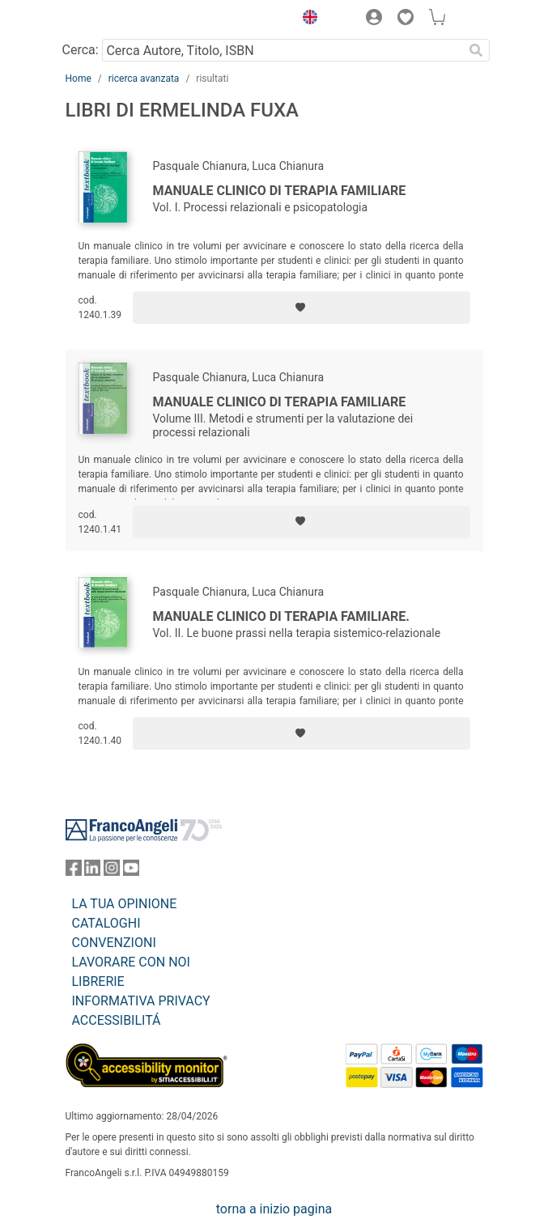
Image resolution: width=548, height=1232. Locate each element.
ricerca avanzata (144, 78)
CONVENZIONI (114, 942)
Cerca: (80, 49)
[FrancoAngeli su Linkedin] (92, 871)
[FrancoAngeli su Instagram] (112, 871)
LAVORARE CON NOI (131, 962)
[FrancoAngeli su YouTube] (131, 871)
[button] (306, 19)
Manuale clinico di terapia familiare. (281, 616)
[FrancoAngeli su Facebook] (74, 871)
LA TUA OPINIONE (124, 903)
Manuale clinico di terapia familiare (279, 190)
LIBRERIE (98, 981)
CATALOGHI (106, 923)
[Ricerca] (477, 50)
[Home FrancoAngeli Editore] (119, 19)
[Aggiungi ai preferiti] (301, 307)
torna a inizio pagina (274, 1209)
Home (78, 78)
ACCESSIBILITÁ (116, 1020)
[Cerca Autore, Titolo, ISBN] (283, 50)
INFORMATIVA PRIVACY (141, 1001)
